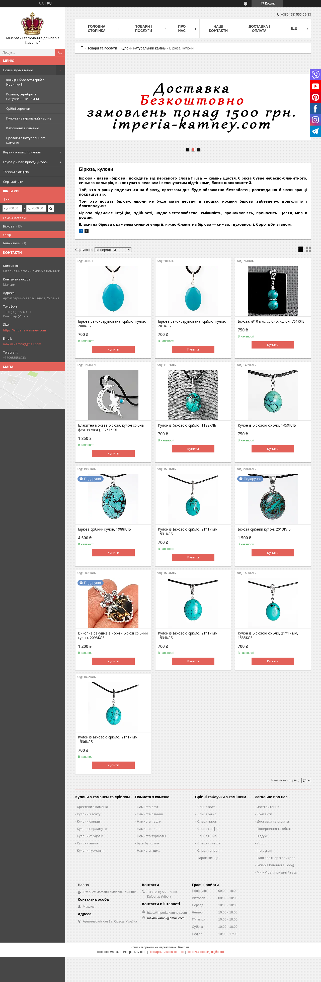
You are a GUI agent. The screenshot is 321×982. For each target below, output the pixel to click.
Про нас (182, 28)
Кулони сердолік (90, 836)
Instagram (264, 850)
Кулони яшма (87, 843)
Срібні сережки (18, 108)
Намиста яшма (148, 850)
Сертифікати (13, 181)
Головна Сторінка (97, 28)
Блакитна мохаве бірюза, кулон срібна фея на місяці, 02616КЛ (111, 427)
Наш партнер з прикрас (276, 857)
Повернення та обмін (274, 828)
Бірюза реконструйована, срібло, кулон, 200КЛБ (112, 323)
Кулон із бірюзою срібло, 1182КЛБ (187, 425)
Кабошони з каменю (22, 128)
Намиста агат (147, 806)
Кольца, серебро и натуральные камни (22, 96)
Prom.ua (184, 947)
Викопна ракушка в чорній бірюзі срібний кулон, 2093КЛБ (113, 635)
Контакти (264, 814)
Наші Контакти (218, 28)
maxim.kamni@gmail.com (22, 344)
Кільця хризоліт (209, 843)
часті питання (268, 806)
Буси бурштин (148, 843)
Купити (113, 349)
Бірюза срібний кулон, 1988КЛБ (104, 529)
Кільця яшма (207, 836)
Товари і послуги (143, 28)
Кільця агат (206, 806)
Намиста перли (149, 821)
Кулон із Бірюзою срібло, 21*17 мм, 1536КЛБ (108, 739)
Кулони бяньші (89, 821)
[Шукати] (60, 52)
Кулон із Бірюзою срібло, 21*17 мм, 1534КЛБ (188, 635)
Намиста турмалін (151, 836)
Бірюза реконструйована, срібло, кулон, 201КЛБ (192, 323)
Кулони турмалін (90, 850)
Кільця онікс (206, 814)
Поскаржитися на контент (166, 952)
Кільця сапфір (207, 828)
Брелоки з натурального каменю (26, 140)
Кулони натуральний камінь (28, 118)
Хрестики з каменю (92, 806)
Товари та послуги (102, 48)
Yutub (261, 843)
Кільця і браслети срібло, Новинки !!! (25, 82)
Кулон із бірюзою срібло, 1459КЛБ (267, 425)
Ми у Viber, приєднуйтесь (277, 872)
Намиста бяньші (150, 814)
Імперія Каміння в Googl (275, 865)
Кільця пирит (207, 821)
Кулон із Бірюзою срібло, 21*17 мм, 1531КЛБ (188, 531)
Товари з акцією (16, 171)
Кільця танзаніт (209, 850)
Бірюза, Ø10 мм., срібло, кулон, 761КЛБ (271, 321)
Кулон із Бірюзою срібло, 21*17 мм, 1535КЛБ (268, 635)
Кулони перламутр (92, 828)
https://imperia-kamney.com (24, 330)
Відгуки (262, 836)
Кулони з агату (89, 814)
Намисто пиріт (148, 828)
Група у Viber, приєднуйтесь (25, 162)
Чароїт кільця (207, 857)
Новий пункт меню (18, 70)
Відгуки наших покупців (22, 152)
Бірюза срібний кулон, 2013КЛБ (264, 529)
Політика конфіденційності (205, 952)
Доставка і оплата (259, 28)
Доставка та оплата (273, 821)
